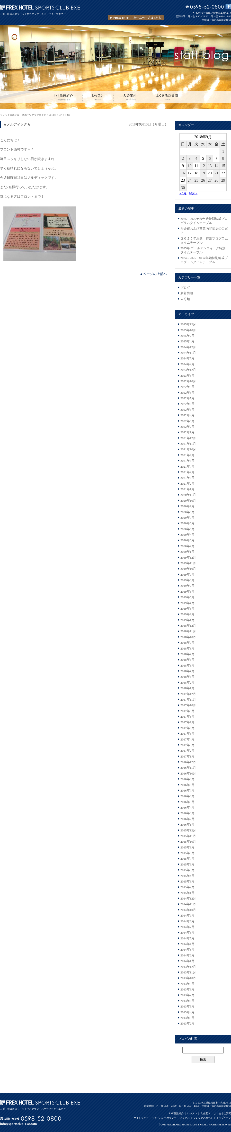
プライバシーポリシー (164, 1117)
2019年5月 (187, 597)
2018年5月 (187, 665)
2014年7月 (187, 927)
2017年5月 (187, 733)
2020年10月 (188, 500)
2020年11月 (188, 495)
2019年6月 (187, 591)
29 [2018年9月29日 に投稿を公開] (223, 180)
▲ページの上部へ (153, 274)
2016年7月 (187, 790)
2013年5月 (187, 1006)
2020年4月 (187, 534)
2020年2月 (187, 546)
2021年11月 (188, 444)
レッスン (192, 1113)
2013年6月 (187, 1001)
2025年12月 (188, 324)
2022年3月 (187, 421)
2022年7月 (187, 398)
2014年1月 (187, 961)
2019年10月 (188, 568)
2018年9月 (187, 642)
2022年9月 (187, 387)
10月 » (193, 193)
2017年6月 (187, 728)
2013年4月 (187, 1012)
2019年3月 (187, 608)
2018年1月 (187, 688)
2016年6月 (187, 796)
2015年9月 (187, 847)
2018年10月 (188, 637)
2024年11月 (188, 353)
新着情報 (186, 293)
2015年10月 (188, 841)
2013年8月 (187, 989)
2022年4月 (187, 415)
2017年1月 (187, 756)
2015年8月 (187, 853)
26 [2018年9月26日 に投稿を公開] (203, 180)
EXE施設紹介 (176, 1113)
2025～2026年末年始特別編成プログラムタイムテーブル (204, 221)
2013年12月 (188, 967)
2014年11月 (188, 904)
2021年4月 (187, 472)
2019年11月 (188, 563)
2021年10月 (188, 449)
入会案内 (205, 1113)
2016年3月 (187, 813)
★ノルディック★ (16, 124)
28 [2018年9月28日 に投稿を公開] (216, 180)
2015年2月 (187, 887)
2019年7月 (187, 586)
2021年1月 (187, 489)
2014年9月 (187, 915)
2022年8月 (187, 392)
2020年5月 (187, 529)
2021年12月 (188, 438)
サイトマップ (141, 1117)
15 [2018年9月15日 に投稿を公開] (223, 166)
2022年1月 (187, 432)
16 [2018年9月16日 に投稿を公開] (183, 173)
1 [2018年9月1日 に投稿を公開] (223, 151)
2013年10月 (188, 978)
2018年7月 (187, 654)
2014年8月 (187, 921)
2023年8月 (187, 375)
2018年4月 (187, 671)
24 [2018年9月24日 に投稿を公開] (190, 180)
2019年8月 (187, 580)
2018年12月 (188, 625)
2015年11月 (188, 836)
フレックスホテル (203, 1117)
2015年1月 (187, 893)
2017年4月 (187, 739)
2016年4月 (187, 807)
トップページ (223, 1117)
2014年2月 (187, 955)
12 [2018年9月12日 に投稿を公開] (203, 166)
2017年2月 (187, 750)
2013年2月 (187, 1023)
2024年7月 (187, 358)
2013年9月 (187, 984)
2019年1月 (187, 620)
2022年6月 (187, 404)
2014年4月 (187, 944)
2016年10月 (188, 773)
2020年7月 (187, 517)
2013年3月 (187, 1018)
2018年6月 (187, 659)
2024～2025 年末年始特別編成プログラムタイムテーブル (204, 260)
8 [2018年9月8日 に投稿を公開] (223, 158)
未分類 (185, 299)
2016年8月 (187, 785)
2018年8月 (187, 648)
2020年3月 (187, 540)
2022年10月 (188, 381)
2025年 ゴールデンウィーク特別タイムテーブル (202, 250)
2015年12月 (188, 830)
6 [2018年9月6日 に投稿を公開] (210, 158)
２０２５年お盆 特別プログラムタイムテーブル (204, 240)
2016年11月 (188, 767)
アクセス (185, 1117)
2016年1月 (187, 824)
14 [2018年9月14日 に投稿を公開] (216, 166)
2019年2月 (187, 614)
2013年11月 (188, 972)
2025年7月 (187, 336)
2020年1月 (187, 551)
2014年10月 (188, 910)
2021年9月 (187, 455)
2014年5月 (187, 938)
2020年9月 (187, 506)
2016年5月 (187, 802)
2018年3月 (187, 676)
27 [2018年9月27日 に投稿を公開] (210, 180)
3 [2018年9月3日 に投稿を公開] (190, 158)
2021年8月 (187, 461)
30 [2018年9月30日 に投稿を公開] (183, 188)
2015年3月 (187, 881)
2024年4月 (187, 364)
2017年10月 (188, 705)
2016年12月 (188, 762)
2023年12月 (188, 370)
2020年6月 (187, 523)
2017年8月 (187, 716)
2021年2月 (187, 483)
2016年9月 (187, 779)
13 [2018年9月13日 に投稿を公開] (210, 166)
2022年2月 (187, 426)
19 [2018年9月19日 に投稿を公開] (203, 173)
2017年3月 (187, 745)
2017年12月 (188, 694)
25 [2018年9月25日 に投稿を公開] (196, 180)
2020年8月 (187, 512)
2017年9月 (187, 711)
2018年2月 (187, 682)
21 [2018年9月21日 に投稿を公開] (216, 173)
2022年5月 (187, 409)
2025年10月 (188, 330)
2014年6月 (187, 932)
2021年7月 (187, 466)
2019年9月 (187, 574)
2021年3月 (187, 478)
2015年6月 (187, 864)
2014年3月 (187, 949)
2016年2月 (187, 819)
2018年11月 (188, 631)
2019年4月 (187, 603)
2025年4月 (187, 341)
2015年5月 (187, 870)
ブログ (185, 287)
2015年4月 (187, 876)
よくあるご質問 (222, 1113)
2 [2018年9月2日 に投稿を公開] (183, 158)
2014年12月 (188, 898)
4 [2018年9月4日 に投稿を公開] (196, 158)
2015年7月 (187, 858)
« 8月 (183, 193)
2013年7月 (187, 995)
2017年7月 (187, 722)
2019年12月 (188, 557)
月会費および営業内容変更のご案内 (204, 230)
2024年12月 (188, 347)
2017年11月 (188, 699)
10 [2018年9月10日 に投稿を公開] (190, 166)
